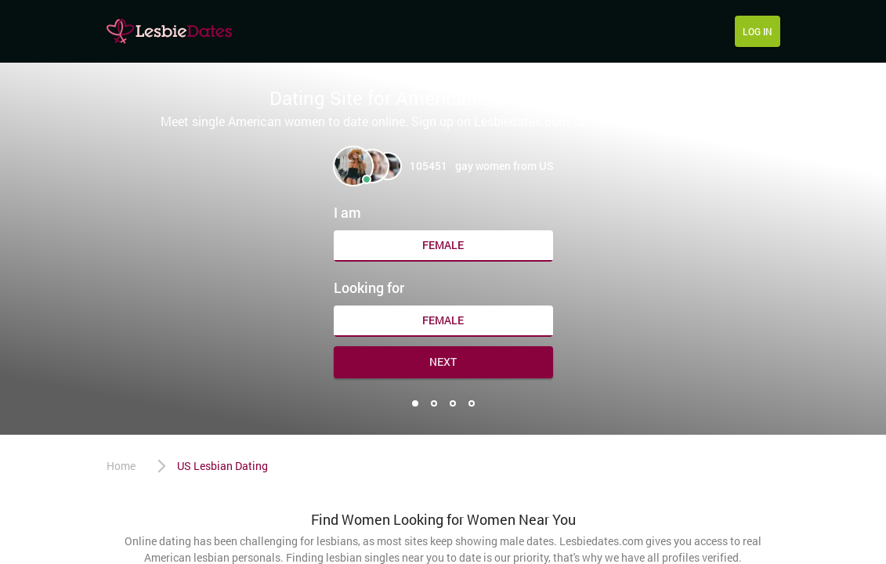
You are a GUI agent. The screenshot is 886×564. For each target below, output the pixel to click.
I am (347, 212)
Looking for (369, 287)
